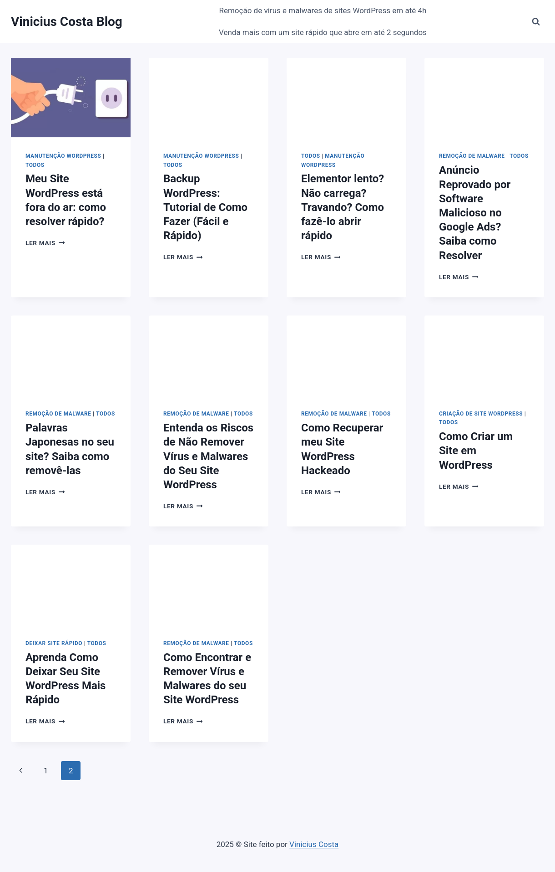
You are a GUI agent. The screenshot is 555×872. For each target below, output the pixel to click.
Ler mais (45, 242)
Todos (35, 165)
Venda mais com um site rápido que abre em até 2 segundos (323, 32)
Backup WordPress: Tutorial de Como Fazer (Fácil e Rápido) (205, 207)
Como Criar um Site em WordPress (476, 450)
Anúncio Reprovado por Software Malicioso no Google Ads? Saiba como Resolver (474, 212)
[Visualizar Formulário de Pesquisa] (536, 22)
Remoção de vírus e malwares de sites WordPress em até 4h (322, 10)
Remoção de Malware (472, 156)
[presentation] (71, 97)
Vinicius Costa (313, 844)
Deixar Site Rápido (53, 643)
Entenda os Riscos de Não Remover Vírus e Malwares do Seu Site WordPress (208, 456)
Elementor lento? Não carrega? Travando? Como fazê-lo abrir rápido (342, 207)
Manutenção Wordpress (63, 156)
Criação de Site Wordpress (481, 414)
